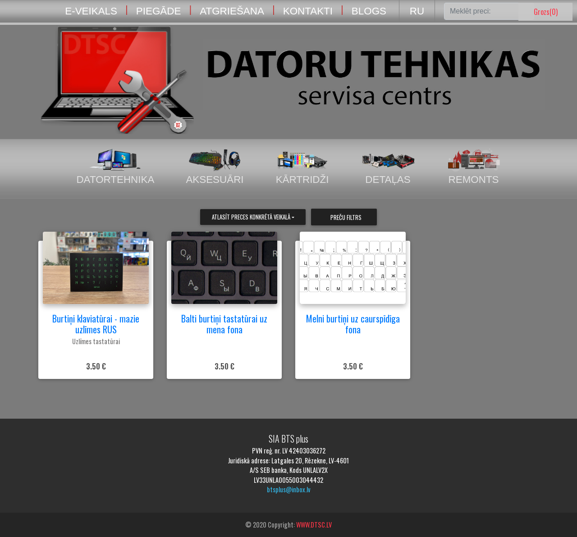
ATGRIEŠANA (232, 11)
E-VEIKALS (91, 11)
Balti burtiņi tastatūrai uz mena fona (224, 324)
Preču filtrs (346, 217)
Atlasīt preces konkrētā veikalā (251, 217)
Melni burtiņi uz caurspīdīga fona (353, 324)
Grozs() (546, 11)
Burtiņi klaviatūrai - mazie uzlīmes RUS (95, 324)
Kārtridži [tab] (302, 167)
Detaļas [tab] (388, 167)
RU (417, 11)
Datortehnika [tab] (115, 167)
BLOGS (369, 11)
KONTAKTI (308, 11)
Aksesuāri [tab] (214, 167)
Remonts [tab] (474, 167)
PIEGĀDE (158, 11)
